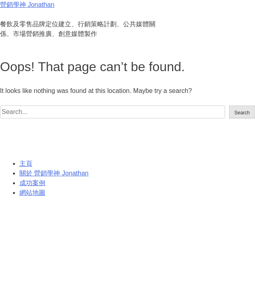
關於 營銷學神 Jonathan (54, 173)
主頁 (25, 163)
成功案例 (32, 182)
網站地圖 (32, 192)
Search (242, 113)
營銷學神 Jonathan (27, 4)
